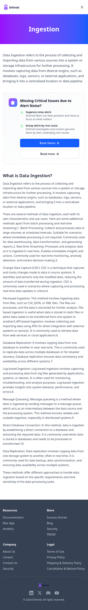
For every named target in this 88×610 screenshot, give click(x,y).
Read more (49, 154)
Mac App (8, 523)
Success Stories (57, 517)
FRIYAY (51, 534)
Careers (8, 557)
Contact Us (10, 563)
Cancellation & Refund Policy (66, 569)
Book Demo (50, 143)
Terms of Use (55, 551)
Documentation (13, 517)
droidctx (8, 529)
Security (52, 529)
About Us (9, 551)
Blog (50, 523)
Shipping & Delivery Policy (64, 563)
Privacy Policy (56, 557)
